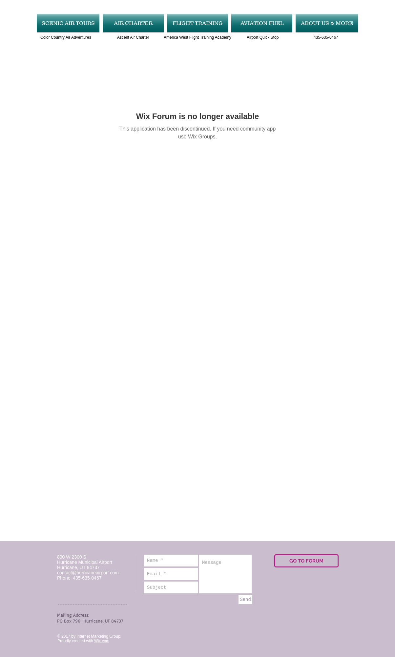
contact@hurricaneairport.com (88, 572)
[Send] (245, 599)
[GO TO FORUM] (306, 560)
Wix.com (101, 641)
